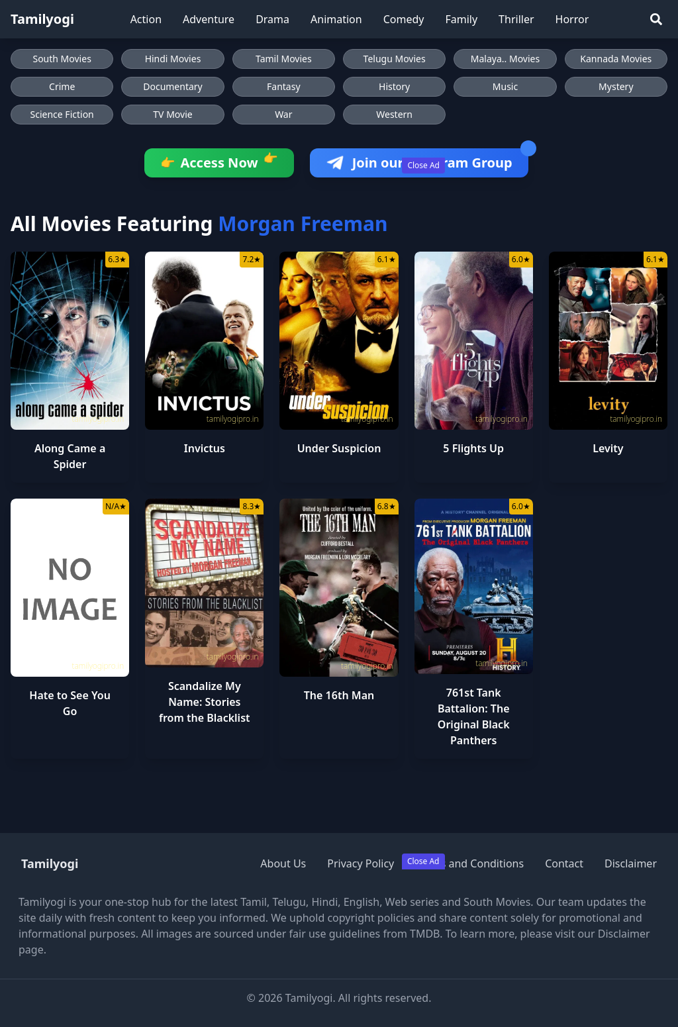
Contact (564, 863)
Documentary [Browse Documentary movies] (173, 86)
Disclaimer (631, 863)
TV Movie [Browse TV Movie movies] (172, 114)
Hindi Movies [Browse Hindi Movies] (173, 58)
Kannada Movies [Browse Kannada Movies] (616, 58)
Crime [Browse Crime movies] (62, 86)
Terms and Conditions (469, 863)
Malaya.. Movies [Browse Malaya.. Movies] (505, 58)
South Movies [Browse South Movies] (61, 58)
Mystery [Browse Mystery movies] (616, 86)
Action (146, 19)
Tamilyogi (42, 19)
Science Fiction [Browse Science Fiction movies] (62, 114)
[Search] (656, 19)
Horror (572, 19)
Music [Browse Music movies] (505, 86)
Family (461, 19)
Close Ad (423, 165)
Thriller (516, 19)
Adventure (208, 19)
